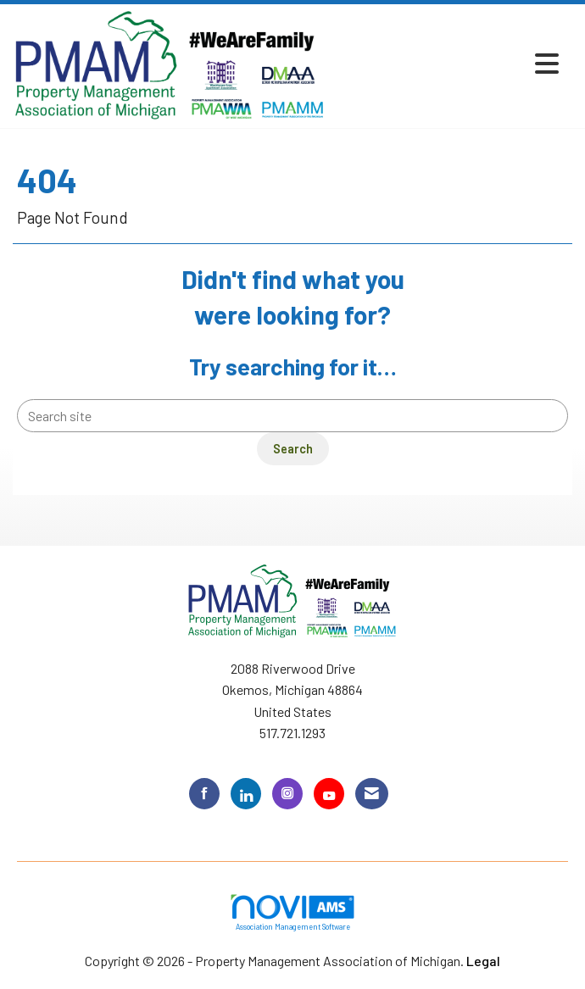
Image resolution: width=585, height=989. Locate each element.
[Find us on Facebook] (204, 793)
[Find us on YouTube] (329, 793)
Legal (483, 961)
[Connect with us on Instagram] (287, 793)
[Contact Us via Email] (371, 793)
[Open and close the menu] (448, 63)
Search (293, 449)
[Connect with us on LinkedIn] (246, 793)
